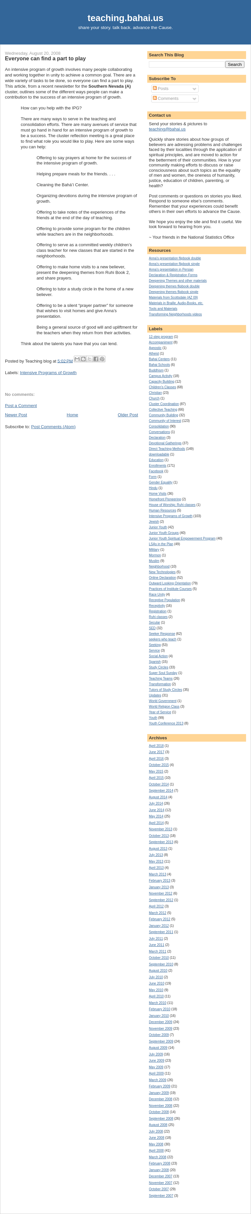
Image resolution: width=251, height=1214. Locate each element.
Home (72, 414)
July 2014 (156, 803)
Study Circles (158, 667)
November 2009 (160, 1028)
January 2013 (159, 887)
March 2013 (157, 874)
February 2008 (159, 1163)
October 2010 (159, 958)
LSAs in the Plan (161, 544)
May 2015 (156, 771)
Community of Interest (165, 421)
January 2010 (159, 1016)
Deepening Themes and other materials (178, 280)
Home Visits (157, 493)
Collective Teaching (163, 409)
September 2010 (161, 964)
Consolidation (159, 426)
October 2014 (159, 784)
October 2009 (159, 1035)
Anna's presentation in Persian (171, 269)
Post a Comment (21, 405)
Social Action (158, 656)
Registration (157, 611)
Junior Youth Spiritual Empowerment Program (182, 538)
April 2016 (156, 758)
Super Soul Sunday (163, 673)
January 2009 (159, 1093)
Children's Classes (162, 387)
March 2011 (157, 951)
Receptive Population (164, 600)
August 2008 (158, 1125)
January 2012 (159, 926)
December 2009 (160, 1022)
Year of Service (160, 712)
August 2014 (158, 797)
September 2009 (161, 1041)
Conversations (159, 432)
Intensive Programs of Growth (48, 372)
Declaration (157, 437)
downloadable (159, 454)
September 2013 (161, 842)
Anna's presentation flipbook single (174, 264)
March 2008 (157, 1157)
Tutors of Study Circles (165, 690)
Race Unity (157, 594)
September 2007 (161, 1196)
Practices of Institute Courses (170, 589)
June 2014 (156, 810)
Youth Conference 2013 (166, 723)
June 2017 (156, 752)
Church (154, 398)
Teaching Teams (161, 678)
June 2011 (156, 945)
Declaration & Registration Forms (173, 275)
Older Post (128, 414)
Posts (161, 88)
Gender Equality (161, 482)
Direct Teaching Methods (167, 449)
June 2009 (156, 1060)
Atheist (154, 353)
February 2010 (159, 1009)
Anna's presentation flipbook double (175, 258)
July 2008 (156, 1131)
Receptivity (157, 605)
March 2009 (157, 1080)
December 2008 (160, 1099)
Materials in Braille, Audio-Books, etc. (176, 303)
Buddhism (156, 370)
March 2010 (157, 1003)
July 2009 (156, 1054)
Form (152, 477)
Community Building (163, 415)
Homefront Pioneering (165, 499)
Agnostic (155, 348)
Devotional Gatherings (165, 443)
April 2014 (156, 823)
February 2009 (159, 1086)
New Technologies (162, 572)
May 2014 (156, 816)
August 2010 (158, 970)
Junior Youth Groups (164, 533)
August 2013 (158, 848)
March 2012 (157, 913)
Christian (155, 393)
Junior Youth (158, 527)
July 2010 (156, 977)
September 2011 (161, 932)
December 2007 (160, 1176)
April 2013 (156, 868)
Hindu (153, 488)
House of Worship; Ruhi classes (172, 505)
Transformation (160, 684)
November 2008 (160, 1106)
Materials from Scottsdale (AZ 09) (173, 297)
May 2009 (156, 1067)
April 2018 (156, 746)
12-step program (161, 337)
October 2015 (159, 765)
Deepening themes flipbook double (174, 286)
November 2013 (160, 829)
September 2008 (161, 1118)
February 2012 (159, 919)
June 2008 (156, 1138)
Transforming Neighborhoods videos (175, 314)
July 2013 (156, 855)
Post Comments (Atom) (53, 426)
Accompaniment (161, 342)
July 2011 (156, 938)
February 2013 (159, 880)
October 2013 (159, 836)
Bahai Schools (159, 365)
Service (154, 650)
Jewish (154, 521)
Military (154, 549)
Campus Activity (160, 376)
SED (152, 628)
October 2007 (159, 1189)
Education (156, 460)
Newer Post (16, 414)
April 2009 (156, 1073)
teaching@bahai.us (167, 129)
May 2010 (156, 990)
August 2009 (158, 1048)
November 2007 (160, 1183)
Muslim (154, 561)
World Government (163, 701)
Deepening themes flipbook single (173, 292)
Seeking (155, 645)
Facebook (156, 471)
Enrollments (157, 465)
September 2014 (161, 790)
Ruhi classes (158, 617)
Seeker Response (162, 634)
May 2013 (156, 861)
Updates (155, 695)
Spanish (155, 662)
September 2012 (161, 900)
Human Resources (162, 510)
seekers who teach (162, 639)
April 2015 (156, 778)
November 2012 (160, 893)
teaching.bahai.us (126, 18)
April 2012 (156, 906)
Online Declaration (162, 577)
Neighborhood (159, 566)
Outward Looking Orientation (170, 583)
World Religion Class (164, 706)
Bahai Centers (159, 359)
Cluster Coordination (164, 404)
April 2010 (156, 996)
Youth (153, 718)
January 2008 (159, 1170)
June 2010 (156, 983)
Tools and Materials (163, 309)
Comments (166, 98)
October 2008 (159, 1112)
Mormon (155, 555)
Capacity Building (161, 381)
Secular (154, 622)
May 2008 (156, 1144)
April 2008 (156, 1150)
